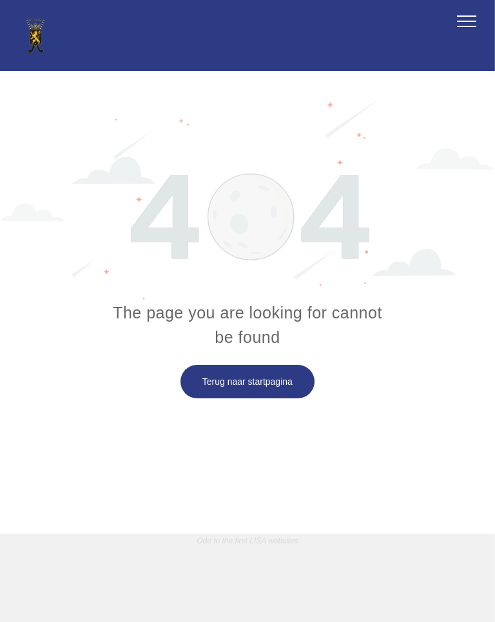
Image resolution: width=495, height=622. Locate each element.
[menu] (466, 21)
